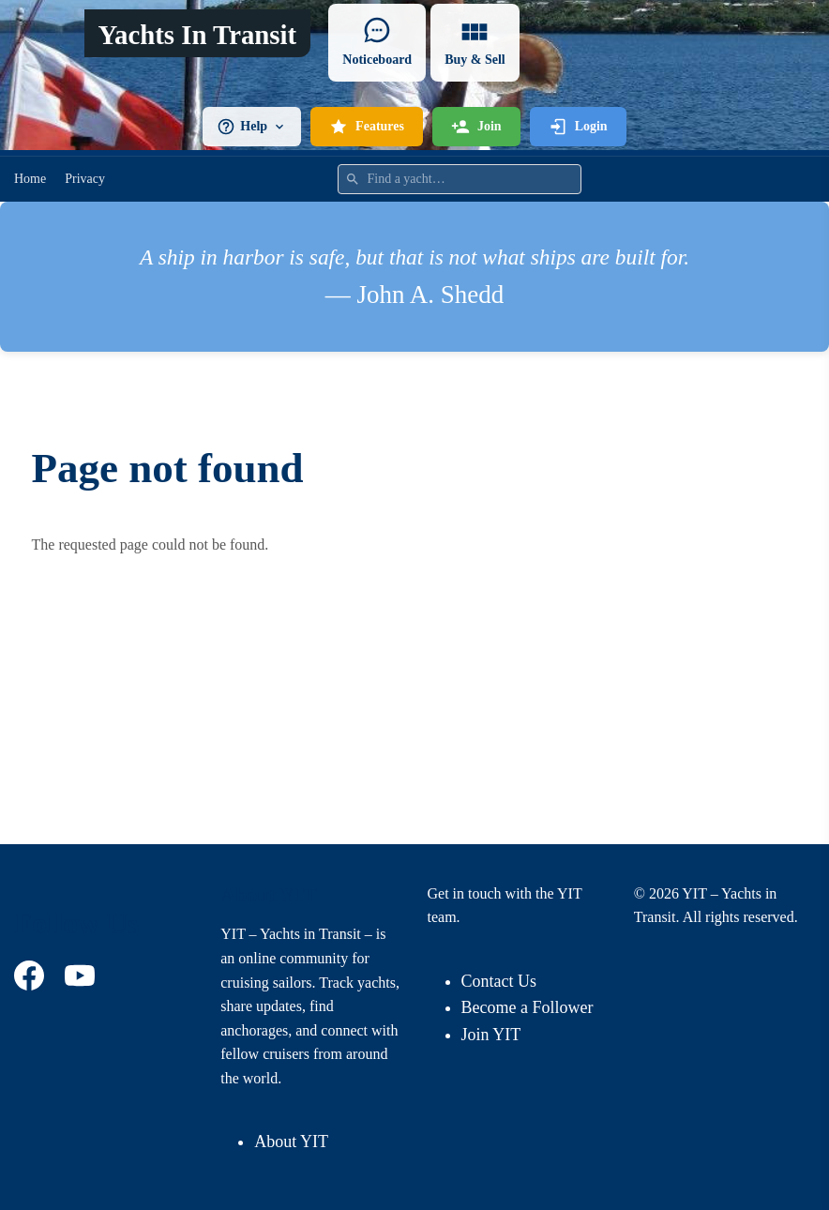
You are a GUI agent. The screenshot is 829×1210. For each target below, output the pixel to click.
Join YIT (491, 1034)
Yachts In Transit (197, 35)
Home (30, 179)
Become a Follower (527, 1007)
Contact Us (499, 981)
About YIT (291, 1141)
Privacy (85, 179)
